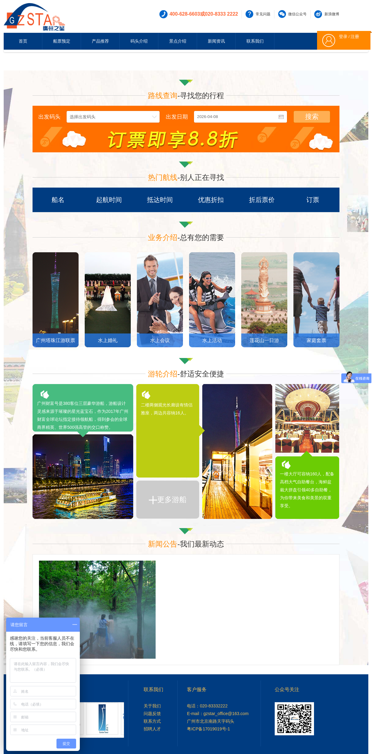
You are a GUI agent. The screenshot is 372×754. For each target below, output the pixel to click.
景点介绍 (177, 41)
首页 (23, 41)
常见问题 (263, 14)
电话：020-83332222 (207, 705)
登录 (343, 36)
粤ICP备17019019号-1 (208, 728)
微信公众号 (297, 14)
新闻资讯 (216, 41)
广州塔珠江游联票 (55, 340)
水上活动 (212, 340)
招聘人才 (152, 728)
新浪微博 (331, 14)
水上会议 (160, 340)
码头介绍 (139, 41)
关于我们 (152, 705)
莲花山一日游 (264, 340)
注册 (355, 36)
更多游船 (168, 499)
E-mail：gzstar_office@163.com (218, 713)
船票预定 (61, 41)
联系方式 (152, 721)
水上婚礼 (108, 340)
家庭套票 (316, 340)
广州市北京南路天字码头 (210, 721)
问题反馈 (152, 713)
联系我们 (255, 41)
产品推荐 (100, 41)
